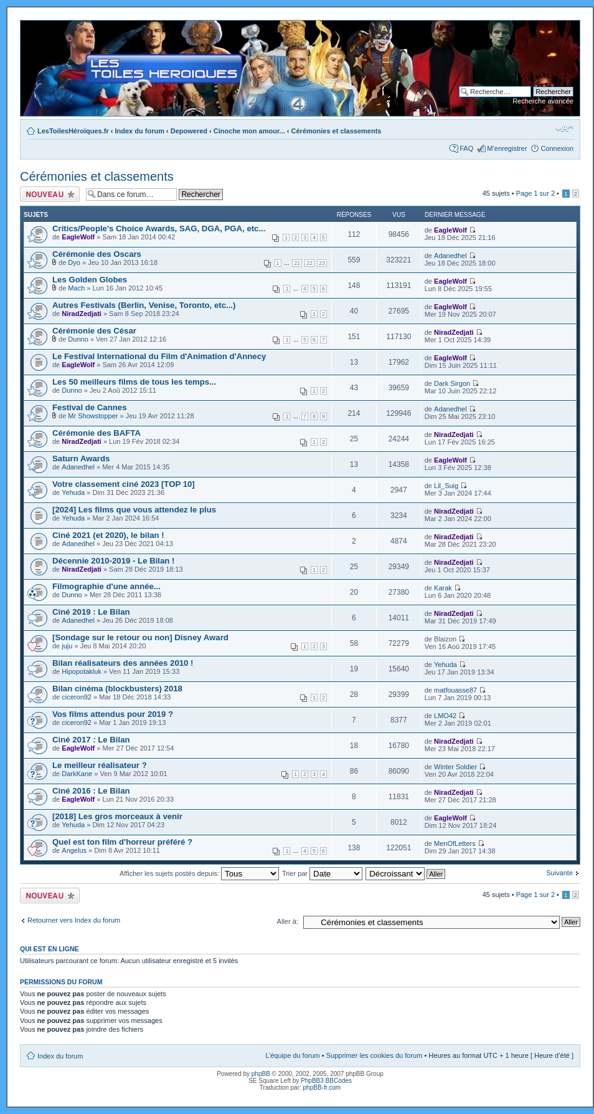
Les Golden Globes (89, 279)
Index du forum (139, 131)
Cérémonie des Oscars (96, 254)
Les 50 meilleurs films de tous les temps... (134, 382)
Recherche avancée (542, 101)
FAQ (466, 148)
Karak (443, 588)
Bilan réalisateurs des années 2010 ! (123, 663)
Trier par (322, 873)
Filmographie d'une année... (106, 586)
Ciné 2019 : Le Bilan (91, 612)
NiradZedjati (81, 313)
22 (309, 263)
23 (322, 263)
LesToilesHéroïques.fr (73, 131)
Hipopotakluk (81, 671)
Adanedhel (450, 255)
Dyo (74, 262)
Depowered (189, 131)
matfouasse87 (455, 690)
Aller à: (287, 921)
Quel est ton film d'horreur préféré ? (122, 842)
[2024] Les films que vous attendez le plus (134, 509)
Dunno (78, 339)
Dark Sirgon (452, 383)
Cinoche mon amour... (249, 131)
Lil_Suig (446, 485)
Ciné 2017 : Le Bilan (91, 739)
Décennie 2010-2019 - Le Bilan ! (113, 560)
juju (67, 646)
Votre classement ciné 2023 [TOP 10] (123, 484)
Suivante (559, 872)
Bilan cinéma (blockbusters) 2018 (117, 688)
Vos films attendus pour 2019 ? (112, 714)
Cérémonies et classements (336, 131)
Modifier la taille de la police (564, 128)
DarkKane (77, 773)
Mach (76, 288)
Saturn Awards (81, 458)
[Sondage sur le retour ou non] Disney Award (140, 637)
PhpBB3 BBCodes (326, 1080)
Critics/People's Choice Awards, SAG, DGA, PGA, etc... (158, 228)
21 (297, 263)
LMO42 (445, 715)
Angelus (74, 850)
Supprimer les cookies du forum (374, 1055)
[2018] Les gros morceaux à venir (117, 816)
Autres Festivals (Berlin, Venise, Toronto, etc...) (143, 305)
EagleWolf (78, 237)
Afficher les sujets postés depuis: (199, 873)
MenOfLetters (455, 843)
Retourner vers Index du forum (73, 920)
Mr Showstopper (93, 416)
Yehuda (73, 492)
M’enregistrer (507, 148)
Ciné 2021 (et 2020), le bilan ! (108, 535)
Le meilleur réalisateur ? (99, 765)
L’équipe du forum (292, 1055)
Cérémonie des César (94, 330)
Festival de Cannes (89, 407)
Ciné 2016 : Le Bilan (91, 790)
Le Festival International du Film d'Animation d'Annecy (159, 356)
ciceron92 (77, 697)
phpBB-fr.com (322, 1087)
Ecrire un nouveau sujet (50, 194)
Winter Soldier (455, 767)
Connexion (556, 148)
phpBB (261, 1073)
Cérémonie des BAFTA (96, 433)
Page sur (535, 193)
